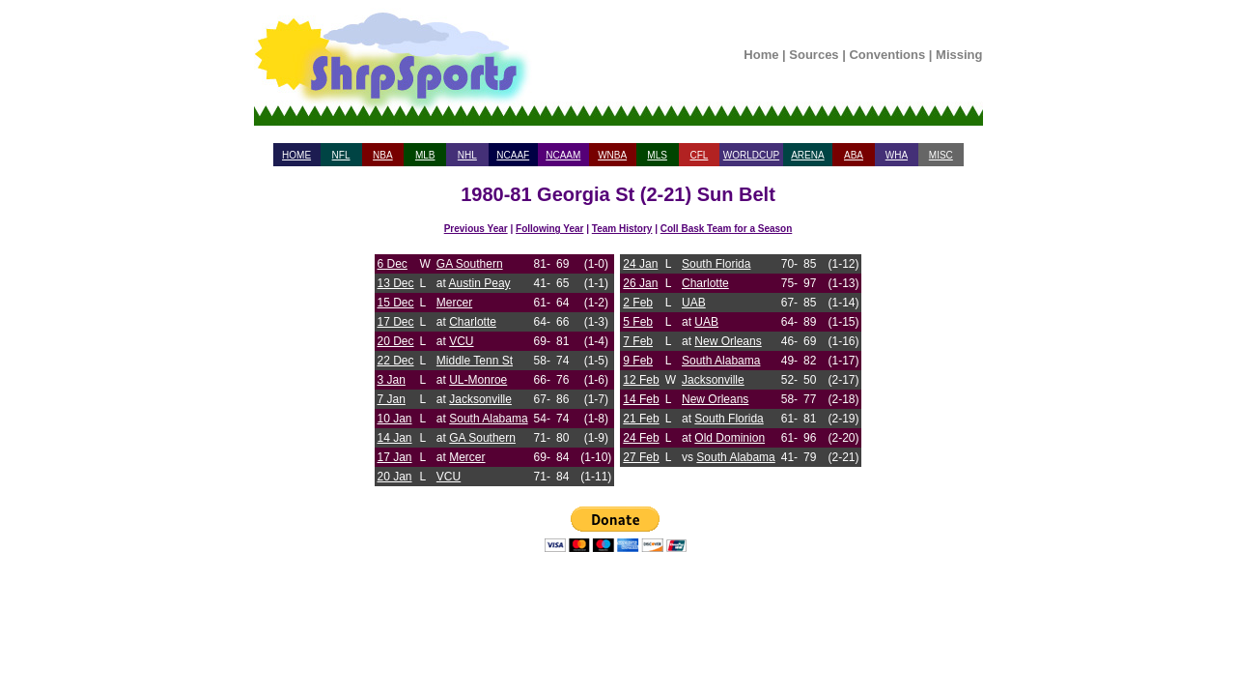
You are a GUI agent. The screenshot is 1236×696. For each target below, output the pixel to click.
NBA (383, 155)
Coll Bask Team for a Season (726, 228)
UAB (694, 302)
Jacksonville (480, 399)
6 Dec (392, 264)
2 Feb (638, 302)
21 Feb (641, 418)
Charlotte (472, 322)
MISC (941, 155)
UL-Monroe (478, 380)
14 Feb (641, 399)
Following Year (549, 228)
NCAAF (512, 155)
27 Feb (641, 457)
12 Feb (641, 380)
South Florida (716, 264)
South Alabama (488, 418)
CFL (698, 155)
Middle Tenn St (474, 360)
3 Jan (392, 380)
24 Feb (641, 438)
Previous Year (476, 228)
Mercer (454, 302)
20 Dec (396, 341)
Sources (813, 54)
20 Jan (395, 476)
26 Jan (640, 283)
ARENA (807, 155)
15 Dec (396, 302)
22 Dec (396, 360)
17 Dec (396, 322)
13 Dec (396, 283)
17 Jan (395, 457)
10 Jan (395, 418)
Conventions (887, 54)
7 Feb (638, 341)
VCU (461, 341)
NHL (467, 155)
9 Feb (638, 360)
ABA (853, 155)
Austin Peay (480, 283)
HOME (296, 155)
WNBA (612, 155)
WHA (896, 155)
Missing (959, 54)
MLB (425, 155)
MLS (657, 155)
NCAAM (563, 155)
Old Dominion (729, 438)
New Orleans (727, 341)
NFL (341, 155)
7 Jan (392, 399)
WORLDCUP (751, 155)
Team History (622, 228)
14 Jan (395, 438)
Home (761, 54)
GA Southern (469, 264)
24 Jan (640, 264)
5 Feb (638, 322)
